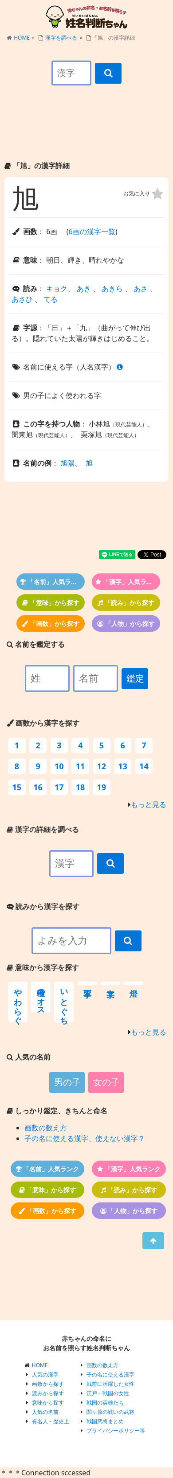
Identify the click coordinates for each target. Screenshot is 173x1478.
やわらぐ (17, 1001)
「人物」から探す (126, 623)
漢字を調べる (61, 37)
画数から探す (48, 1384)
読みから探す (48, 1393)
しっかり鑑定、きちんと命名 (57, 1111)
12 (101, 766)
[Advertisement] (86, 131)
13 (122, 766)
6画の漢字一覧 (91, 231)
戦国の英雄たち (105, 1402)
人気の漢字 (45, 1374)
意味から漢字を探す (43, 967)
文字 (110, 983)
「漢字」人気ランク (127, 581)
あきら (112, 288)
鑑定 (135, 678)
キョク (56, 288)
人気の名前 (45, 1412)
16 (38, 787)
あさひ (22, 299)
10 (59, 766)
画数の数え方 (45, 1128)
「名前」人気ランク (51, 581)
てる (50, 299)
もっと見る (148, 804)
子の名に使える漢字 (110, 1374)
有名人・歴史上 (50, 1421)
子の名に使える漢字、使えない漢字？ (84, 1138)
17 (59, 787)
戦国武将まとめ (105, 1421)
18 (80, 787)
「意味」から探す (50, 602)
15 (17, 787)
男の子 (67, 1082)
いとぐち (63, 1002)
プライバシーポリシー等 (115, 1430)
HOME (22, 37)
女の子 (106, 1082)
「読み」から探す (126, 602)
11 (80, 766)
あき (84, 288)
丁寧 (87, 983)
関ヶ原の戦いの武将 (110, 1412)
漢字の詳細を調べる (43, 829)
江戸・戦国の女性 (107, 1393)
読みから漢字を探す (43, 906)
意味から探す (48, 1402)
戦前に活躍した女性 (110, 1384)
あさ (141, 288)
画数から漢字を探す (43, 723)
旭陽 (67, 463)
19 (101, 787)
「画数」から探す (50, 623)
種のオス (40, 997)
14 (144, 766)
